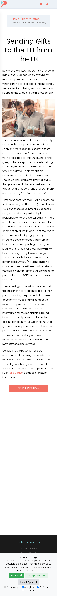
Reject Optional (28, 582)
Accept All (16, 575)
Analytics (28, 587)
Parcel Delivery (28, 548)
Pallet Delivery (29, 552)
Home (15, 19)
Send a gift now (28, 388)
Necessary (11, 587)
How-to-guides (31, 19)
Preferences (45, 587)
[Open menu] (52, 4)
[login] (46, 4)
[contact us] (41, 4)
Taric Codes (15, 373)
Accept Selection (37, 575)
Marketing (28, 590)
